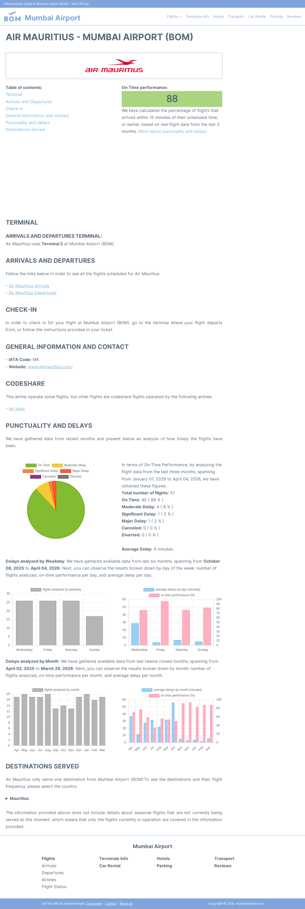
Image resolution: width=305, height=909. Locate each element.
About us (126, 903)
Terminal (14, 94)
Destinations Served (25, 129)
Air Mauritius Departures (32, 292)
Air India (17, 408)
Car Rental (257, 16)
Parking (276, 16)
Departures (53, 872)
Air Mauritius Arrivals (29, 285)
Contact (111, 903)
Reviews (294, 16)
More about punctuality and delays (172, 131)
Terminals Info (197, 16)
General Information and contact (37, 115)
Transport (236, 16)
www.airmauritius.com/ (50, 366)
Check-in (14, 108)
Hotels (218, 16)
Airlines (49, 879)
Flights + (174, 16)
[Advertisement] (114, 176)
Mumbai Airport (52, 17)
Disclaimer (94, 903)
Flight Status (54, 886)
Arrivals (49, 865)
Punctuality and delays (28, 122)
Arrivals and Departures (29, 101)
